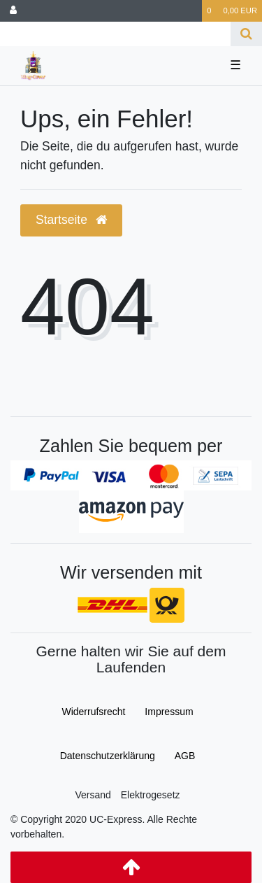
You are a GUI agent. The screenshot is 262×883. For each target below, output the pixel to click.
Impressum (169, 711)
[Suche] (246, 34)
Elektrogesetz (150, 794)
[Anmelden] (13, 11)
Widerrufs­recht (93, 711)
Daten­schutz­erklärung (107, 755)
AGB (185, 755)
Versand (92, 794)
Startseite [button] (71, 220)
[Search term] (115, 34)
